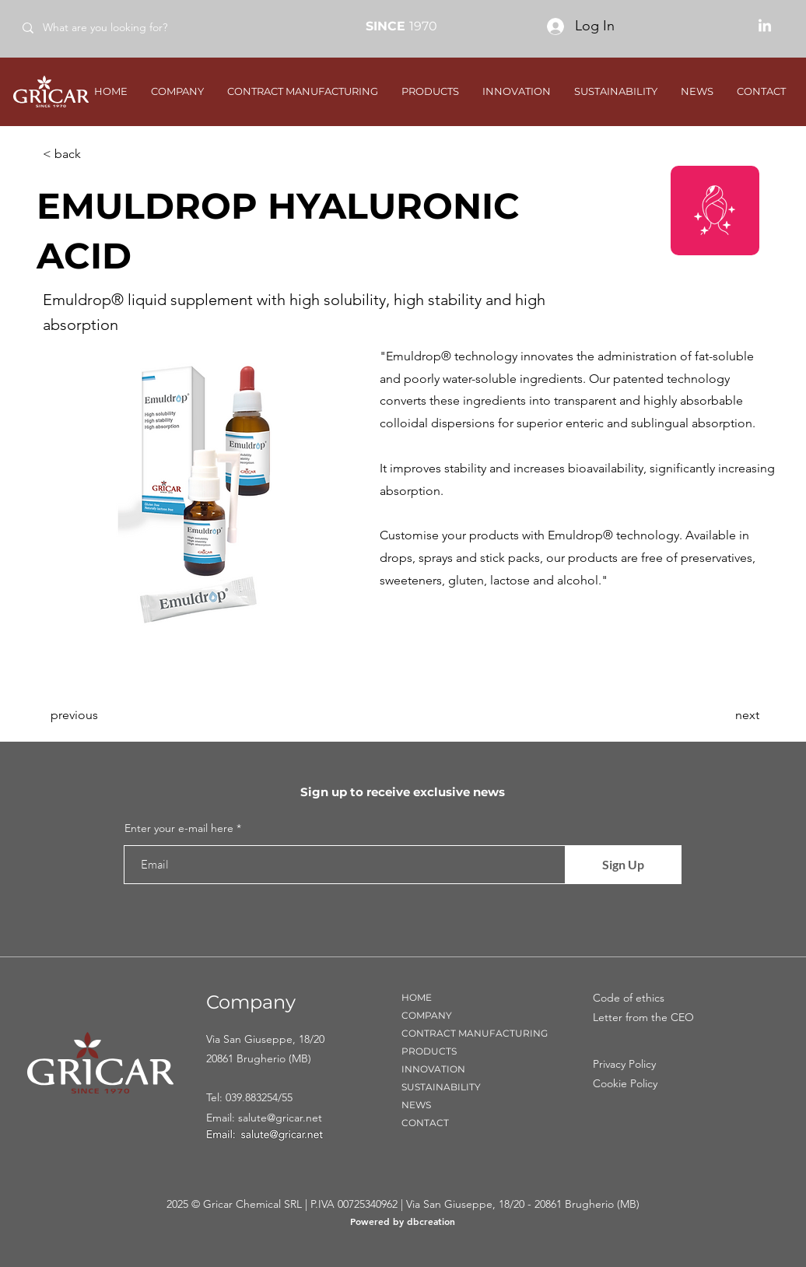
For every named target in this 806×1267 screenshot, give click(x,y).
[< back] (94, 154)
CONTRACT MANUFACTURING (474, 1033)
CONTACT (425, 1122)
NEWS (416, 1105)
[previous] (102, 715)
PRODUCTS (429, 1051)
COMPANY (426, 1015)
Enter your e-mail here (178, 828)
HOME (416, 997)
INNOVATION (433, 1069)
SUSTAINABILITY (441, 1087)
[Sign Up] (623, 864)
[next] (720, 715)
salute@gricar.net (280, 1118)
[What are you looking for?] (123, 28)
